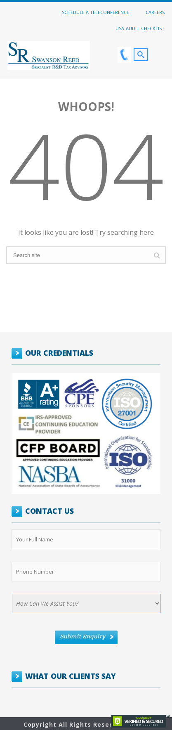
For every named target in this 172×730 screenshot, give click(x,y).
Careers (155, 12)
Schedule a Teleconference (95, 12)
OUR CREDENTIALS (59, 353)
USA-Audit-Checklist (140, 28)
